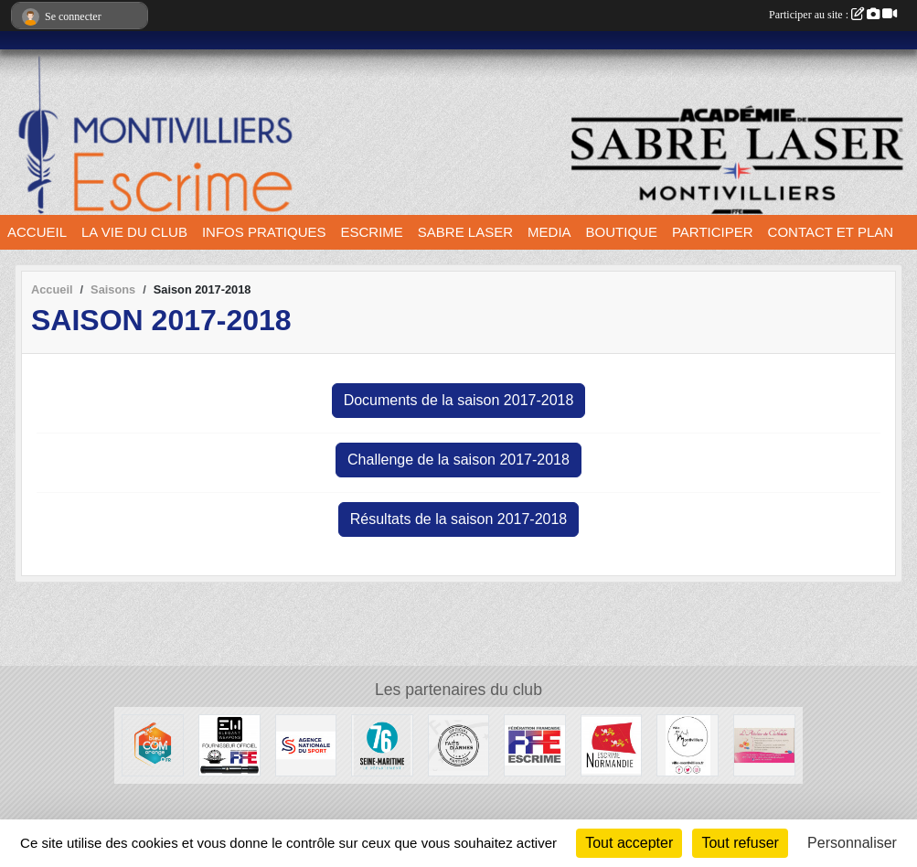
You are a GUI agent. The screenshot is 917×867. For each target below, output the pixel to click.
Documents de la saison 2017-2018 (459, 400)
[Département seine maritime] (382, 744)
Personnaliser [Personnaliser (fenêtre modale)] (852, 843)
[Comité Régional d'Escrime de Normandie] (612, 744)
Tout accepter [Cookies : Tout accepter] (629, 843)
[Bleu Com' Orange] (153, 744)
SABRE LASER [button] (465, 232)
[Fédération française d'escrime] (535, 744)
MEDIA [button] (549, 232)
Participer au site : (833, 14)
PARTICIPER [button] (712, 232)
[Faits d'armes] (459, 744)
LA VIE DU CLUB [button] (134, 232)
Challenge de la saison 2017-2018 (458, 459)
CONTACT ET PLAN (831, 232)
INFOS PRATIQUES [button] (264, 232)
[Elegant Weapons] (229, 744)
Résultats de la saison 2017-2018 (459, 519)
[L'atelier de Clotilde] (764, 744)
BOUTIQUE (621, 232)
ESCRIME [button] (372, 232)
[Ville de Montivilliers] (687, 744)
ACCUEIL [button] (37, 232)
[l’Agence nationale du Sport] (306, 744)
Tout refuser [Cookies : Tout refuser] (739, 843)
